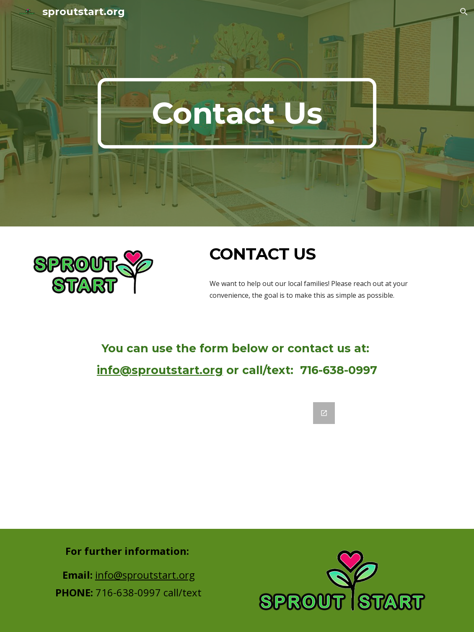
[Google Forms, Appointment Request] (237, 460)
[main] (237, 113)
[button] (464, 12)
